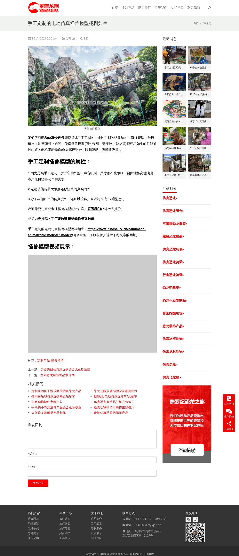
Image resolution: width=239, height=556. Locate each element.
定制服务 (96, 528)
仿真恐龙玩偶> (173, 249)
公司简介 (96, 518)
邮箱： (33, 467)
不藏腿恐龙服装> (175, 224)
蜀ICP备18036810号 (142, 554)
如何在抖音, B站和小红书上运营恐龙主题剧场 (174, 148)
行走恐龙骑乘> (173, 275)
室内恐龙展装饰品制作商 (57, 375)
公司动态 (71, 38)
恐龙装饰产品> (173, 326)
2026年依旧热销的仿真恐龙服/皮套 (199, 94)
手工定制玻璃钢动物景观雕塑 (72, 219)
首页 (115, 8)
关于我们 (161, 8)
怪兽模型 (57, 360)
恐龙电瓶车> (172, 287)
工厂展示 (96, 523)
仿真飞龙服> (172, 377)
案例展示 (96, 533)
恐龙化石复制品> (175, 300)
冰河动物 (33, 538)
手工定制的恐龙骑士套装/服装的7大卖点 (174, 67)
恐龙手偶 (33, 528)
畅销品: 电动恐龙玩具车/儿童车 (115, 396)
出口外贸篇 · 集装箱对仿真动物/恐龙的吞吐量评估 (174, 175)
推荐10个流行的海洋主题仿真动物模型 (199, 121)
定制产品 (43, 360)
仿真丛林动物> (173, 352)
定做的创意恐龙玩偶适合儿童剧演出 (65, 369)
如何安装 (64, 523)
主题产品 (128, 8)
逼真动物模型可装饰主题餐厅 (114, 407)
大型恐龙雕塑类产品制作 (48, 413)
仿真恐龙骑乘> (173, 262)
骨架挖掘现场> (173, 313)
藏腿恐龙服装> (173, 236)
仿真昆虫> (170, 364)
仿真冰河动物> (173, 339)
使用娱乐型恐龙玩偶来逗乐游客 (53, 396)
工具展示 (64, 538)
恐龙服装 (33, 523)
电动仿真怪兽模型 (54, 138)
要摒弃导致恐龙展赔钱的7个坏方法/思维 (199, 175)
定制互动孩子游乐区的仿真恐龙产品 (56, 391)
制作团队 (96, 538)
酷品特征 (144, 8)
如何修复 (64, 528)
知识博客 (177, 8)
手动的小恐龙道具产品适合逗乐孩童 (56, 407)
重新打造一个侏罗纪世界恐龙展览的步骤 (174, 94)
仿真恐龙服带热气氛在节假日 (114, 402)
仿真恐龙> (170, 198)
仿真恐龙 (33, 518)
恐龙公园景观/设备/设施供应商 (115, 391)
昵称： (33, 453)
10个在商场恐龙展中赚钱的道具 (199, 67)
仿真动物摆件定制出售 (47, 402)
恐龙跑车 (33, 533)
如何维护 (64, 533)
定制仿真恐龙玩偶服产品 (111, 413)
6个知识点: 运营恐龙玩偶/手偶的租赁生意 (199, 148)
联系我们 (193, 8)
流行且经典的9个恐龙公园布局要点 (174, 121)
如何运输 (64, 518)
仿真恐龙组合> (173, 211)
